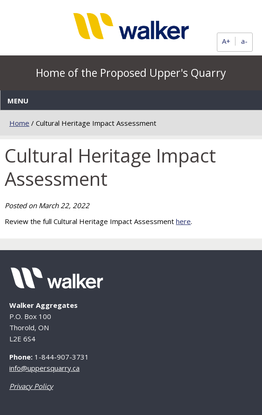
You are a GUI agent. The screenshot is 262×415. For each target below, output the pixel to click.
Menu (17, 100)
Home (19, 123)
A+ (226, 41)
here (183, 221)
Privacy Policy (31, 386)
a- (244, 41)
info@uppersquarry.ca (44, 368)
